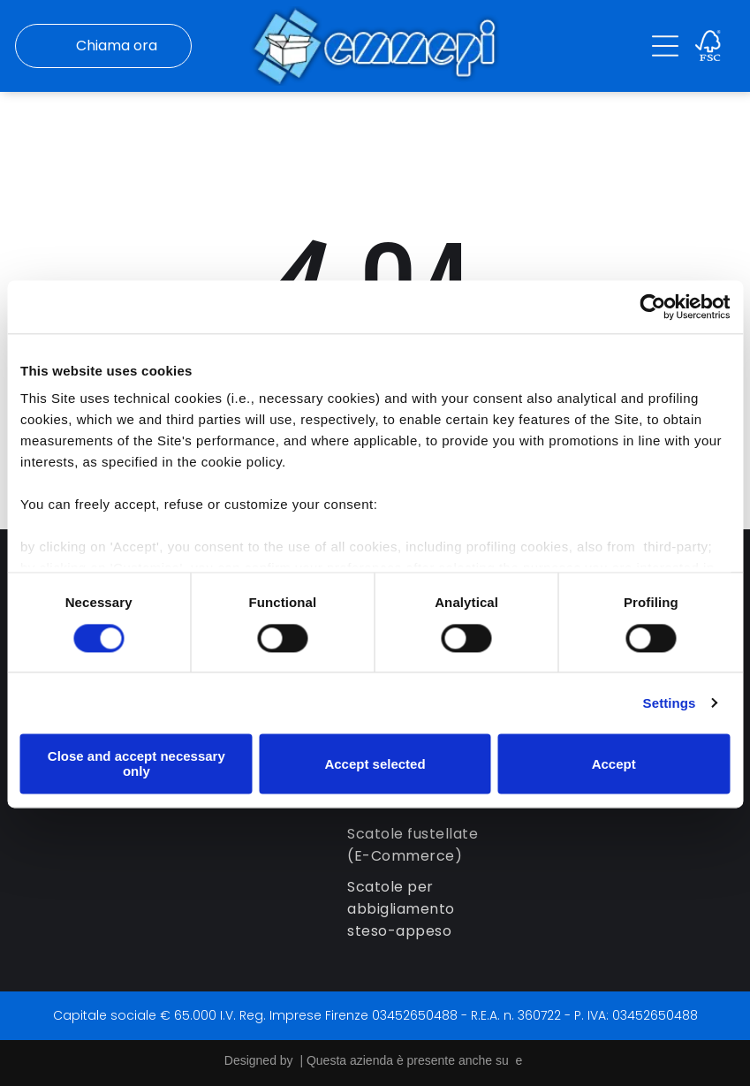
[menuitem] (425, 842)
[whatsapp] (695, 1029)
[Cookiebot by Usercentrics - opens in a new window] (652, 305)
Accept (614, 763)
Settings (669, 702)
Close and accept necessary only (136, 763)
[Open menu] (665, 45)
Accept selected (374, 763)
